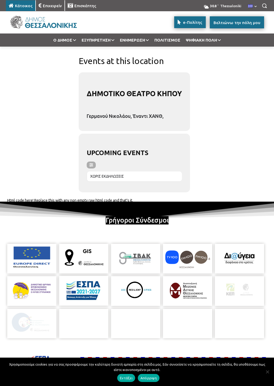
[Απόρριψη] (267, 371)
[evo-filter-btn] (91, 165)
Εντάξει (126, 378)
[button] (264, 5)
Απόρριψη (148, 378)
